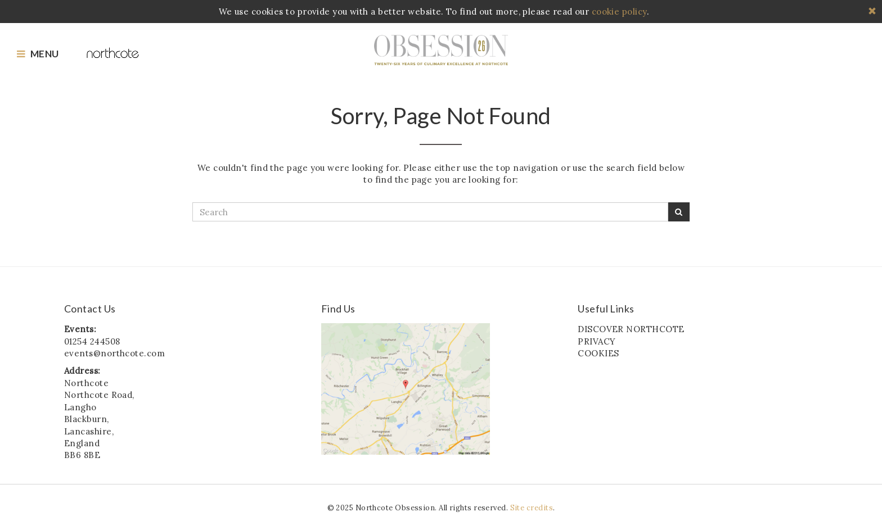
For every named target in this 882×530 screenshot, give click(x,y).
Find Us (338, 309)
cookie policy (619, 11)
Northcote (441, 49)
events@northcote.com (114, 353)
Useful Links (606, 309)
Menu (38, 54)
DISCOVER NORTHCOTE (631, 329)
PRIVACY (596, 341)
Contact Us (90, 309)
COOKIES (598, 353)
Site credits (531, 507)
